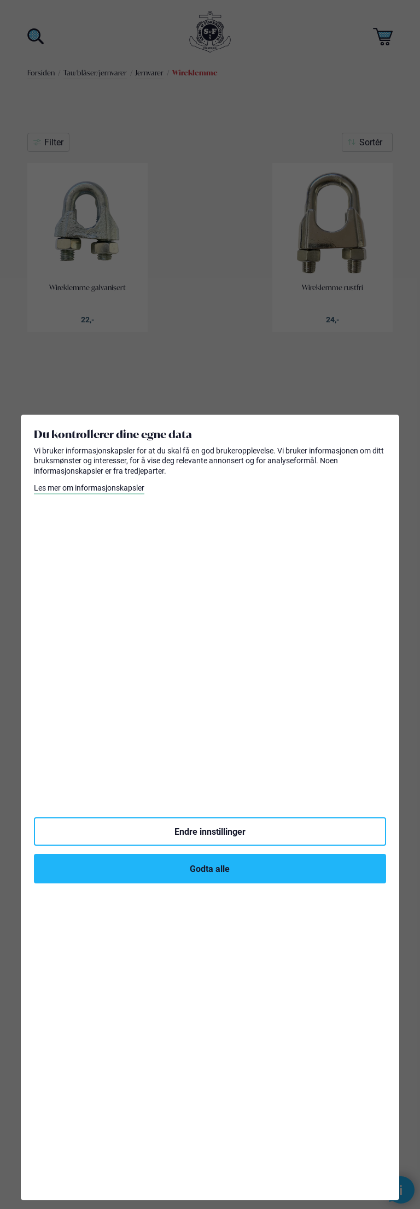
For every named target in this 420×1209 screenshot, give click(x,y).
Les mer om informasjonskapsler (89, 488)
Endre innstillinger (210, 831)
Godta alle (210, 868)
